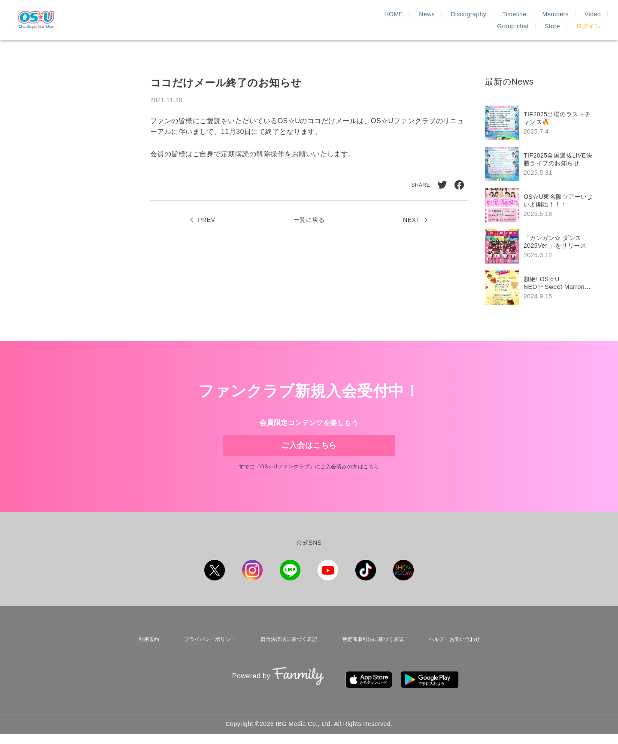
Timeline (395, 20)
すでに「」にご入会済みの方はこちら (308, 488)
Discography (349, 20)
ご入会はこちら (308, 452)
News (307, 20)
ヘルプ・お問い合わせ (454, 658)
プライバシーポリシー (205, 658)
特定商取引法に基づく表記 (371, 658)
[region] (543, 205)
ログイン (588, 20)
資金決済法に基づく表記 (285, 658)
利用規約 (145, 658)
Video (473, 20)
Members (436, 20)
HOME (274, 20)
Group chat (513, 20)
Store (552, 20)
